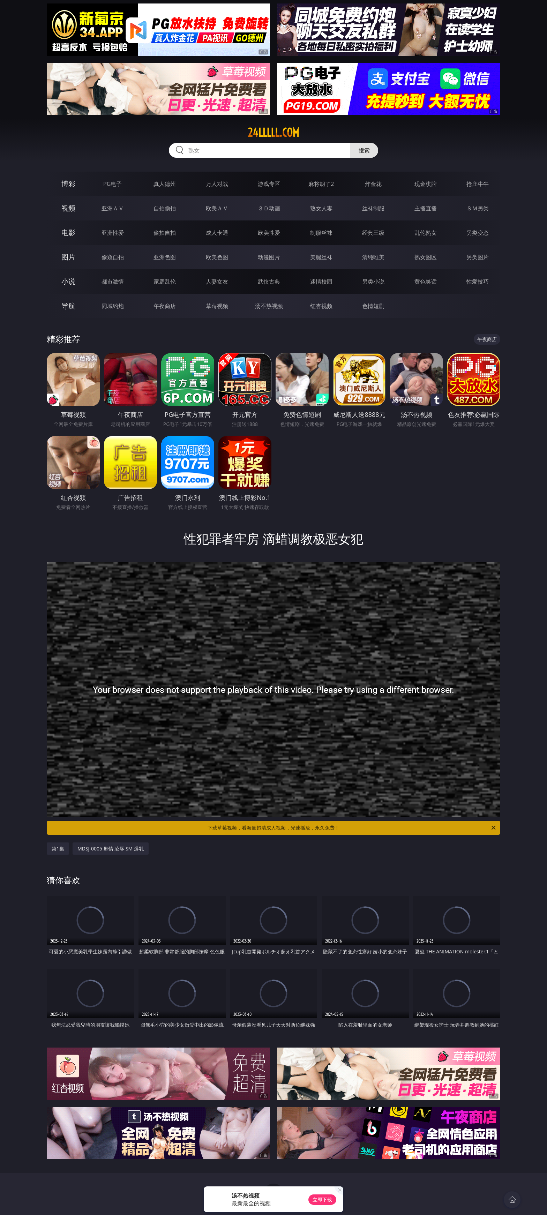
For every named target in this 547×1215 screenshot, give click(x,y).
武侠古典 (269, 281)
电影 (68, 232)
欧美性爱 (269, 233)
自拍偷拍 (164, 208)
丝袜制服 (373, 208)
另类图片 (477, 257)
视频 (68, 208)
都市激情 (113, 281)
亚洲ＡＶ (113, 208)
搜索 (364, 150)
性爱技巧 (477, 281)
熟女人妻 (321, 208)
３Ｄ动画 (269, 208)
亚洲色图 (164, 257)
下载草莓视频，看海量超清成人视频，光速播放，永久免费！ (352, 828)
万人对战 (217, 184)
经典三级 (373, 233)
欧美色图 (217, 257)
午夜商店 (164, 306)
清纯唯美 (373, 257)
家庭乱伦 (164, 281)
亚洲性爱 (113, 233)
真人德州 (164, 184)
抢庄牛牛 (477, 184)
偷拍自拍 (164, 233)
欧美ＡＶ (217, 208)
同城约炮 (113, 306)
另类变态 (477, 233)
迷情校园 (321, 281)
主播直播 (425, 208)
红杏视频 (321, 306)
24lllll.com (273, 133)
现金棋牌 (425, 184)
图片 (68, 257)
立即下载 (322, 1199)
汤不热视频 (269, 306)
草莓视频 (217, 306)
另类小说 (373, 281)
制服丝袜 (321, 233)
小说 (68, 281)
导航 (68, 305)
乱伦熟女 (425, 233)
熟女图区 (425, 257)
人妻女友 (217, 281)
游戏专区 (269, 184)
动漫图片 (269, 257)
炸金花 (373, 184)
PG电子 (112, 184)
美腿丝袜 (321, 257)
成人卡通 (217, 233)
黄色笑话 (425, 281)
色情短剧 (373, 306)
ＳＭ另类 (477, 208)
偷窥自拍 (113, 257)
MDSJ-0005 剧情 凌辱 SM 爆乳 (110, 848)
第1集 (58, 848)
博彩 (68, 183)
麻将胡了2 (321, 184)
